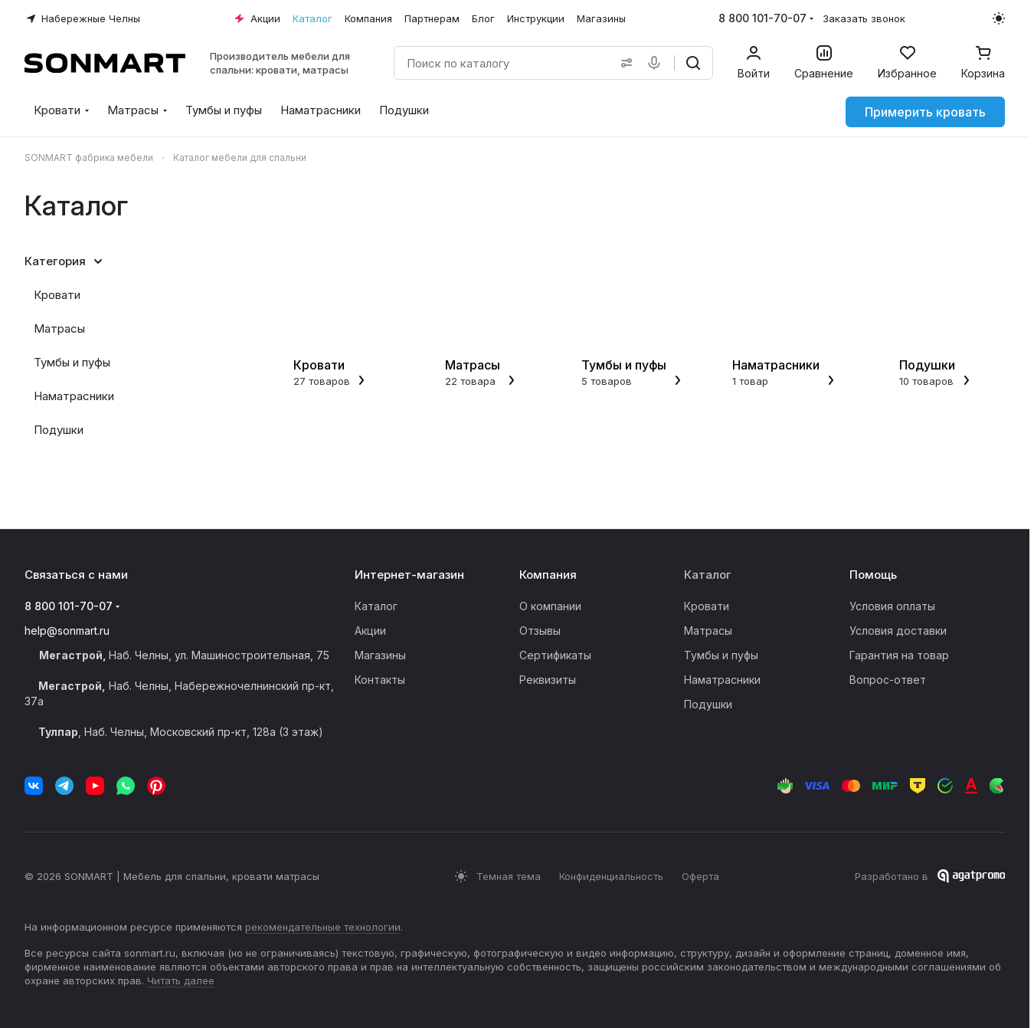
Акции (370, 630)
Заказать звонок (864, 18)
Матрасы (59, 328)
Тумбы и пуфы (72, 362)
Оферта (700, 876)
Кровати (57, 294)
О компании (550, 606)
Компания (548, 574)
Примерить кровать (925, 112)
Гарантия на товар (899, 655)
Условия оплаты (892, 606)
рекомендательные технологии (323, 927)
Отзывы (540, 630)
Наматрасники (74, 396)
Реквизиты (547, 679)
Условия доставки (898, 630)
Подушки (58, 429)
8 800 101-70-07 (762, 18)
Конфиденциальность (611, 876)
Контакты (380, 679)
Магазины (380, 655)
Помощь (873, 574)
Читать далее (180, 980)
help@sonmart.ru (67, 630)
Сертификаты (555, 655)
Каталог (376, 606)
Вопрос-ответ (887, 679)
